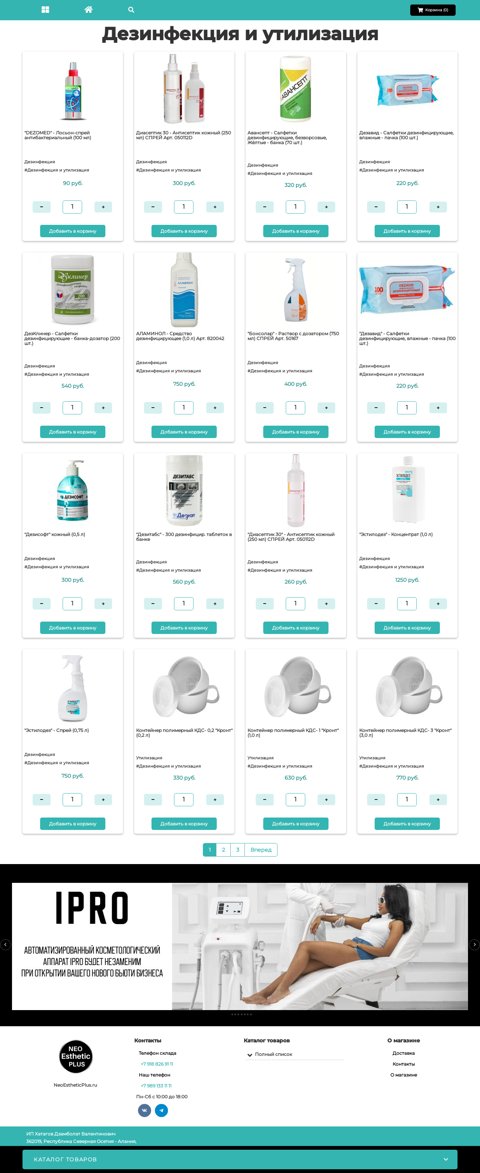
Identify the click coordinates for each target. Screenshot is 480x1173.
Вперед (261, 849)
